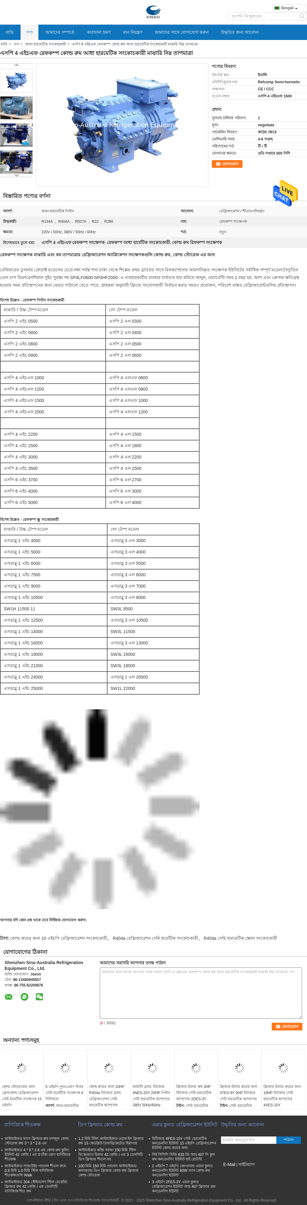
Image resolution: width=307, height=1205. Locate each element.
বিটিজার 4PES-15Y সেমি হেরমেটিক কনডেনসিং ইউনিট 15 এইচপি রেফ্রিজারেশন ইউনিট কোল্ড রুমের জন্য (184, 1143)
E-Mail (229, 1164)
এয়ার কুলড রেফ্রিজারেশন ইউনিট (184, 1124)
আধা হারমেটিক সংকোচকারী (45, 44)
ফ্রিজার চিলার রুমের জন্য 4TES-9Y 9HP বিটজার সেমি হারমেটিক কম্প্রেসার (238, 1093)
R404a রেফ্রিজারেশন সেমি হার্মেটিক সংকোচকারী (155, 938)
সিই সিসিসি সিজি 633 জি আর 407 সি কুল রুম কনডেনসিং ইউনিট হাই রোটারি (183, 1156)
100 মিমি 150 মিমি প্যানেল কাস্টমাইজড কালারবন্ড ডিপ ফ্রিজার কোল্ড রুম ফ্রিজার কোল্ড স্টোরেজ (108, 1170)
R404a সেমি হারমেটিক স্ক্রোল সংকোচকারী (240, 938)
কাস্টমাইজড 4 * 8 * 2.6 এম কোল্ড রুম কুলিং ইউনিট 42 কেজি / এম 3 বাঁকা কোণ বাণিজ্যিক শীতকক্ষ (37, 1154)
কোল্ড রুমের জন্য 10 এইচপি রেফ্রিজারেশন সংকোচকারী (58, 938)
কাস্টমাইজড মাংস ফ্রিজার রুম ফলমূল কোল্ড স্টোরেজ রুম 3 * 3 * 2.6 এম (37, 1140)
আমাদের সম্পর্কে (59, 32)
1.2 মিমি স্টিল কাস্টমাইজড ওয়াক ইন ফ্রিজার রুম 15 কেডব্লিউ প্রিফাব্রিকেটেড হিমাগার (111, 1140)
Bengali (289, 8)
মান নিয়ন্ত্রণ (132, 32)
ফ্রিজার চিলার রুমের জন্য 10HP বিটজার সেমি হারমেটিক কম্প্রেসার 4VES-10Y (282, 1096)
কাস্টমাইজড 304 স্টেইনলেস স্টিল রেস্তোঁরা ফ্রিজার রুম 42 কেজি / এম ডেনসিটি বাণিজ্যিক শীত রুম (36, 1186)
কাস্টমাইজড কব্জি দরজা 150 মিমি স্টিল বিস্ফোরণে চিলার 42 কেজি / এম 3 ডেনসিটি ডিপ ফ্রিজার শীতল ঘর (110, 1154)
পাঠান (288, 1139)
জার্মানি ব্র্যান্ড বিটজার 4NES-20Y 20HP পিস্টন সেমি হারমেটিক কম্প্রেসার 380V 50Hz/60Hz (151, 1096)
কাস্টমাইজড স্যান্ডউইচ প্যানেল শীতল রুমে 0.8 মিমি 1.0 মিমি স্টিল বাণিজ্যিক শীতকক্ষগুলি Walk (35, 1170)
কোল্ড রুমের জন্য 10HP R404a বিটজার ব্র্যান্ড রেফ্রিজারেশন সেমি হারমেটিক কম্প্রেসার (106, 1096)
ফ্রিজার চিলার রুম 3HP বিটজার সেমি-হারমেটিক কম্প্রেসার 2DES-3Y (193, 1093)
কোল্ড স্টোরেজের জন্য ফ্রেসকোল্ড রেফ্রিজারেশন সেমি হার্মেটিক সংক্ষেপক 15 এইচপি (21, 1096)
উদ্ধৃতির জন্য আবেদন (239, 32)
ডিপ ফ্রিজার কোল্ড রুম (100, 1124)
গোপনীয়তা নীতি (39, 1200)
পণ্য (29, 32)
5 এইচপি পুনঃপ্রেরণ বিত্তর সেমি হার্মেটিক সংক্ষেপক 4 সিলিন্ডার (64, 1093)
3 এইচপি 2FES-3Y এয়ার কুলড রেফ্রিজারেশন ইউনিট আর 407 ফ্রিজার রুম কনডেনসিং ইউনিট (184, 1186)
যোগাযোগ (230, 164)
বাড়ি (10, 32)
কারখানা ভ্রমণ (99, 32)
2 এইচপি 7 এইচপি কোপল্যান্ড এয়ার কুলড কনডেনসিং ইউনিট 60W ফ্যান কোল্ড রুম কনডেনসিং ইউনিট (182, 1170)
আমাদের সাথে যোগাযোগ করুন (182, 32)
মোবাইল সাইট (233, 1172)
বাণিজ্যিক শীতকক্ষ (22, 1124)
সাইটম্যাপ (246, 1164)
